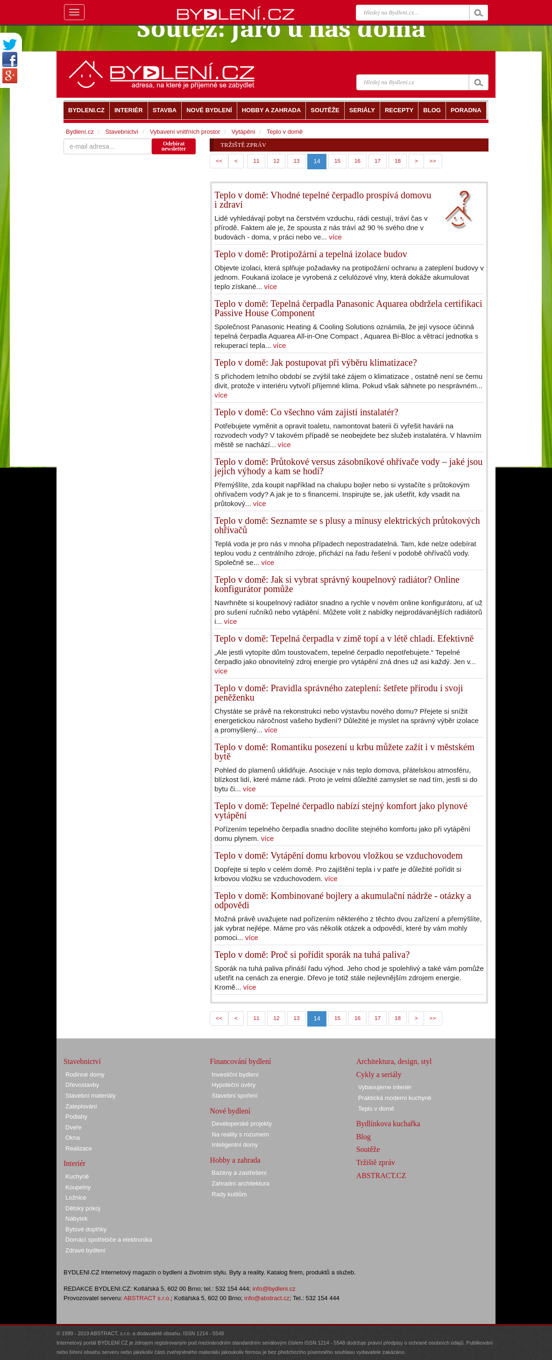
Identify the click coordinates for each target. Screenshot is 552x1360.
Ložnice (75, 1197)
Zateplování (81, 1106)
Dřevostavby (82, 1084)
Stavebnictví (121, 131)
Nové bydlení (230, 1111)
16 (357, 161)
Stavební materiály (90, 1095)
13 (296, 161)
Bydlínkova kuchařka (388, 1124)
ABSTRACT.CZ (381, 1175)
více (335, 237)
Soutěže (368, 1149)
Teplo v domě (285, 131)
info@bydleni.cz (274, 1288)
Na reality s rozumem (240, 1134)
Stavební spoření (234, 1095)
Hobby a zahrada (235, 1160)
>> (433, 161)
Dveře (73, 1127)
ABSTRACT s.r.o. (147, 1298)
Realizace (78, 1148)
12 (276, 161)
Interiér (74, 1163)
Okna (72, 1137)
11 (256, 161)
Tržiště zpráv (375, 1162)
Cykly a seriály (379, 1074)
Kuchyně (77, 1176)
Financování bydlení (240, 1061)
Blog (363, 1137)
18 (398, 161)
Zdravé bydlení (85, 1250)
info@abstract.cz (267, 1298)
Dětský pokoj (82, 1208)
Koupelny (78, 1187)
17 (378, 161)
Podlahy (76, 1116)
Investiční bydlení (235, 1074)
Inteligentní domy (235, 1144)
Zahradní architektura (240, 1183)
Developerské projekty (242, 1123)
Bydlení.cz (80, 131)
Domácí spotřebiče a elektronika (108, 1239)
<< (219, 161)
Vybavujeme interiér (384, 1087)
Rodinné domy (85, 1074)
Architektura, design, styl (394, 1061)
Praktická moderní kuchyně (395, 1097)
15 (337, 161)
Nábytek (76, 1218)
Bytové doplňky (85, 1229)
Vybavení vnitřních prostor (185, 131)
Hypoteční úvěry (233, 1084)
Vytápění (243, 131)
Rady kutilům (229, 1194)
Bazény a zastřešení (239, 1172)
